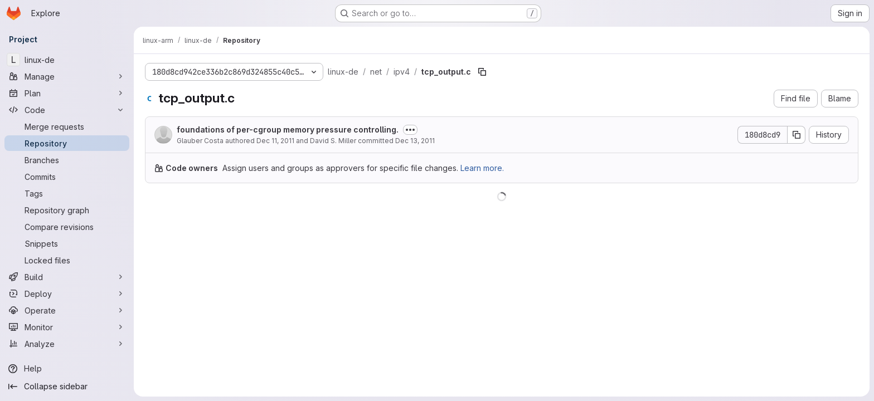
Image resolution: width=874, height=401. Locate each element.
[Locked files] (66, 260)
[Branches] (66, 160)
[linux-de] (66, 59)
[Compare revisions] (66, 226)
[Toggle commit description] (410, 130)
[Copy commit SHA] (796, 135)
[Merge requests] (66, 126)
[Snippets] (66, 243)
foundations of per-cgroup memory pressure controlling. (288, 129)
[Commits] (66, 176)
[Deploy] (66, 293)
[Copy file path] (482, 72)
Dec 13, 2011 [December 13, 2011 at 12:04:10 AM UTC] (415, 140)
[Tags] (66, 193)
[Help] (66, 368)
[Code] (66, 110)
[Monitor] (66, 327)
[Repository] (66, 143)
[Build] (66, 277)
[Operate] (66, 310)
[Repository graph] (66, 210)
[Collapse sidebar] (66, 386)
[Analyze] (66, 343)
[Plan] (66, 93)
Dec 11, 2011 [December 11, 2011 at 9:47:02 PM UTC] (275, 140)
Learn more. (482, 168)
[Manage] (66, 76)
